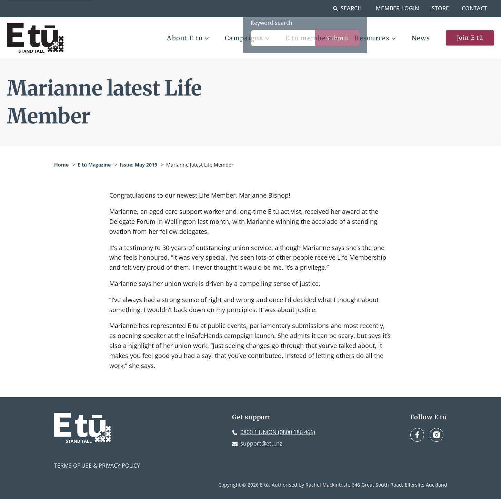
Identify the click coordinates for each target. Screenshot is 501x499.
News (421, 38)
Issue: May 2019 (138, 164)
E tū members (312, 38)
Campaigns (247, 38)
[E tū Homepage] (35, 38)
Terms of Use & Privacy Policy (97, 465)
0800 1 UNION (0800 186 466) (277, 432)
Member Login (397, 8)
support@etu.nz (261, 443)
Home (61, 164)
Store (440, 8)
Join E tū (470, 37)
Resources (375, 38)
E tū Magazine (94, 164)
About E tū (188, 38)
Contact (474, 8)
